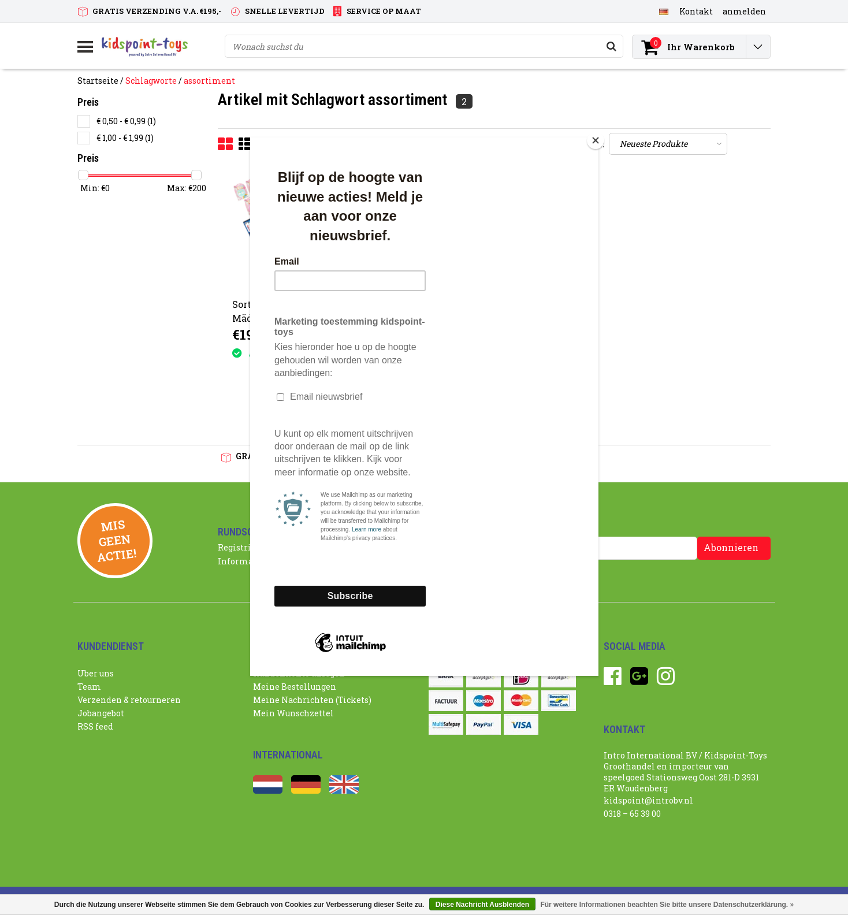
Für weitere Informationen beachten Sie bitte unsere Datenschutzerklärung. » (667, 905)
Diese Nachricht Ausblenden (482, 905)
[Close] (595, 140)
